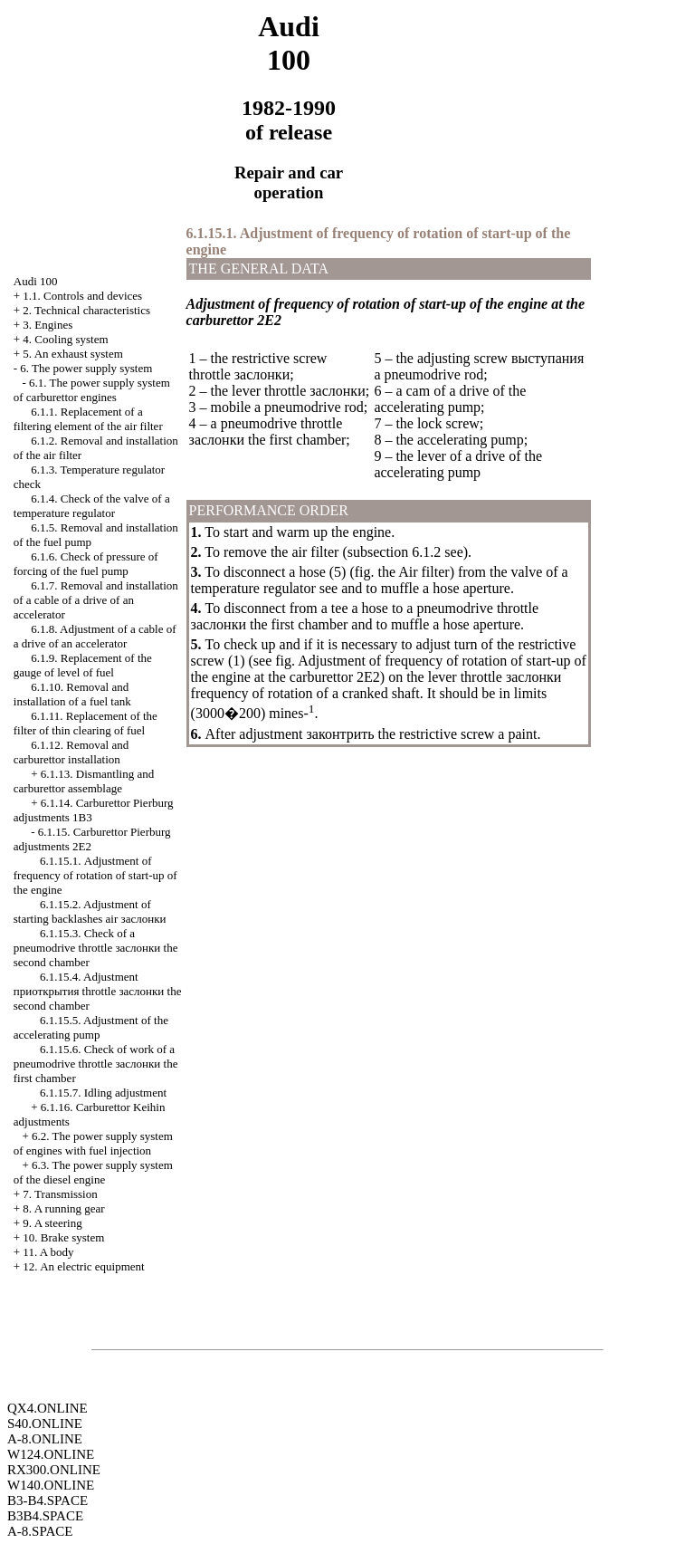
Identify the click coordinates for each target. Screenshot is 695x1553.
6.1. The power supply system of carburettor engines (92, 390)
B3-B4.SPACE (47, 1500)
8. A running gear (63, 1208)
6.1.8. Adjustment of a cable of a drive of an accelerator (95, 636)
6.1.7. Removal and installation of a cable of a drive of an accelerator (96, 600)
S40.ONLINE (44, 1423)
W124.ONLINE (50, 1454)
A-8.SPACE (39, 1531)
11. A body (48, 1252)
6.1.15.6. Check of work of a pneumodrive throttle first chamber (96, 1063)
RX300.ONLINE (53, 1469)
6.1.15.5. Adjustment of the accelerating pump (91, 1027)
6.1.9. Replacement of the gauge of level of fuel (83, 665)
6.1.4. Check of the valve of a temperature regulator (92, 506)
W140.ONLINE (50, 1485)
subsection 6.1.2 (395, 552)
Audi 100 (36, 281)
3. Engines (47, 324)
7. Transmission (60, 1194)
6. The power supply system (86, 368)
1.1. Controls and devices (82, 295)
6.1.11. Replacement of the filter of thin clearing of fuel (85, 723)
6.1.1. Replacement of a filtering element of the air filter (88, 419)
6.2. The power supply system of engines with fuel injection (93, 1143)
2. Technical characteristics (86, 310)
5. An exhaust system (73, 353)
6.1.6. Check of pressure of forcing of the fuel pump (86, 564)
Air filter (423, 572)
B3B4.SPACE (45, 1516)
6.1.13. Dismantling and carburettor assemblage (84, 781)
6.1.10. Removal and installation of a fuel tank (72, 694)
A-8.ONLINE (44, 1439)
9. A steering (52, 1223)
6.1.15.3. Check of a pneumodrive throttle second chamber (96, 947)
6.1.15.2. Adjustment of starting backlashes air (90, 911)
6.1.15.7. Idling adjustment (103, 1092)
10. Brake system (63, 1237)
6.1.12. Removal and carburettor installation (71, 752)
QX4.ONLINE (47, 1408)
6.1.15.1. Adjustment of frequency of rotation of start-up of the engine (95, 875)
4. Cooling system (65, 339)
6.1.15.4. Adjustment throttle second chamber (98, 991)
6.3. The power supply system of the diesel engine (93, 1172)
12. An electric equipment (83, 1266)
